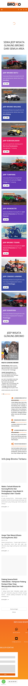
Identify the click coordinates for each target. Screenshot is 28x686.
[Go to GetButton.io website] (3, 684)
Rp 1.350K (6, 83)
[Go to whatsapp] (3, 681)
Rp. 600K (6, 287)
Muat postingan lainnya (14, 609)
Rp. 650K (6, 219)
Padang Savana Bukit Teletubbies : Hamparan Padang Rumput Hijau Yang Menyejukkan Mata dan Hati (13, 582)
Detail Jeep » (4, 506)
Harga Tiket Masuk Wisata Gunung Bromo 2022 (11, 536)
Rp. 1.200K (6, 117)
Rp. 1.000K (6, 151)
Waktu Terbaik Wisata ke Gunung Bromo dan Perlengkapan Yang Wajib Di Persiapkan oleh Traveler (12, 490)
